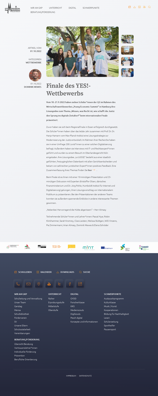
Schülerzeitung (111, 321)
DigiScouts (75, 313)
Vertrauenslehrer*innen (25, 347)
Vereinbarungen (22, 333)
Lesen (107, 317)
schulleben (25, 272)
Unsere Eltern (21, 325)
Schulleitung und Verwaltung (28, 298)
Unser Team (20, 302)
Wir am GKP (36, 7)
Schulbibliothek (21, 313)
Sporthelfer (109, 325)
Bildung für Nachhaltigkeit (116, 313)
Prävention (19, 355)
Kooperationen (111, 310)
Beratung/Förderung (43, 12)
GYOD (73, 298)
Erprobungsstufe (56, 302)
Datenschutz (85, 375)
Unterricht (55, 7)
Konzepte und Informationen (84, 321)
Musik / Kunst (110, 306)
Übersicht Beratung (23, 343)
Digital (72, 7)
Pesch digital (76, 317)
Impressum (71, 375)
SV (15, 321)
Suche (86, 272)
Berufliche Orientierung (25, 359)
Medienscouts (77, 310)
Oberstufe (53, 310)
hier (90, 170)
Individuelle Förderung (25, 351)
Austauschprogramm (114, 298)
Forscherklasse (78, 302)
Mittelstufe (53, 306)
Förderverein (20, 317)
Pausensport (110, 329)
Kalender (46, 272)
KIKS (73, 306)
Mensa (17, 310)
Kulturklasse (110, 302)
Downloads (67, 272)
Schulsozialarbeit (22, 329)
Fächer (51, 298)
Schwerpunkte (91, 7)
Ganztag (18, 306)
